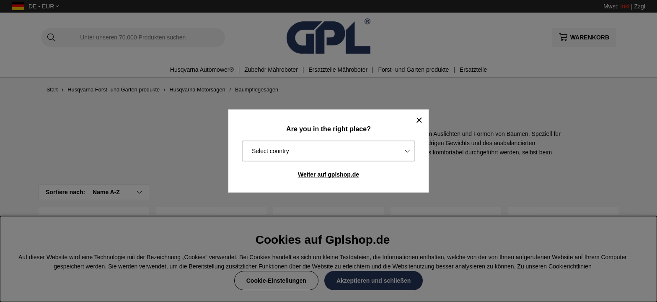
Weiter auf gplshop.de (328, 174)
